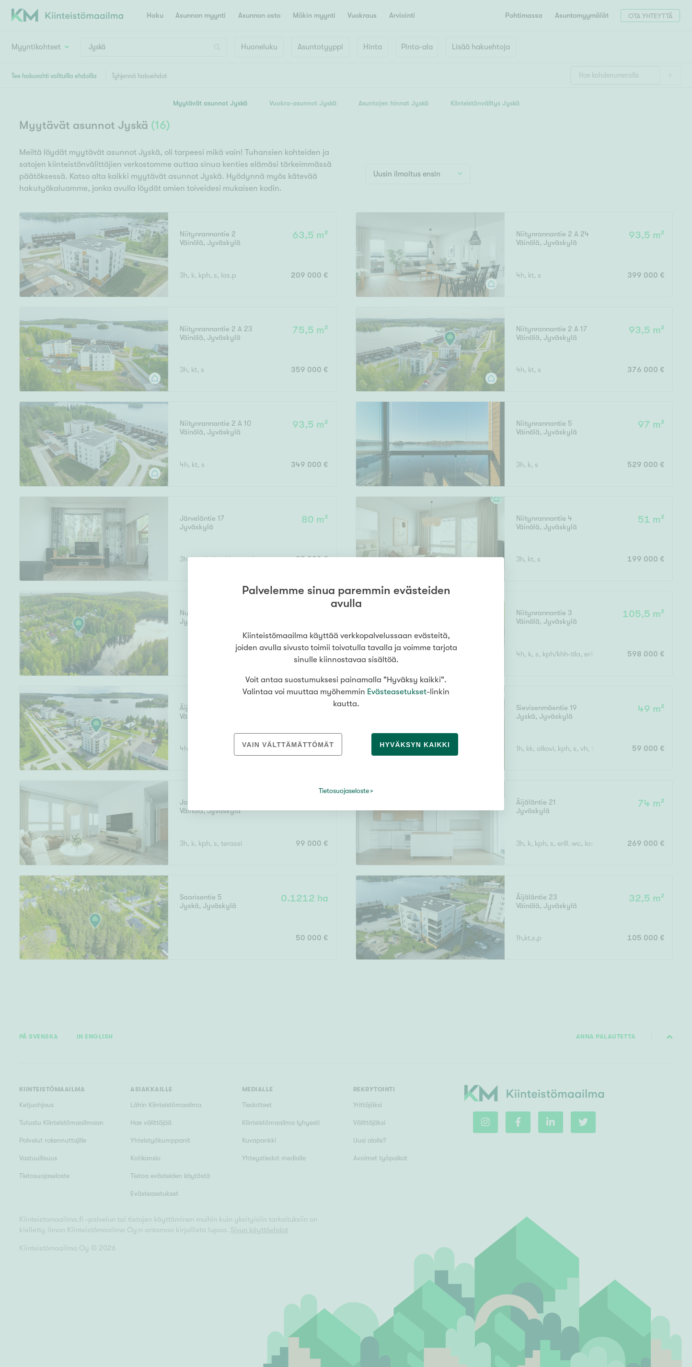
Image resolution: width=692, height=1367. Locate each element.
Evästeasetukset (397, 691)
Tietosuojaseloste (344, 790)
